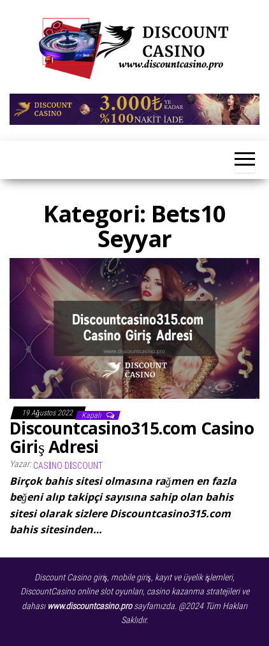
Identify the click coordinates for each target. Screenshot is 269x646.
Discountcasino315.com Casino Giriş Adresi (132, 437)
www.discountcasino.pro (89, 606)
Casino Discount (68, 466)
